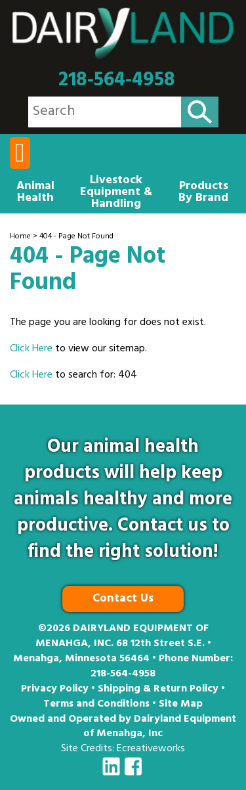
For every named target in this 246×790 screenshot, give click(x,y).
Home (20, 237)
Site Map (181, 704)
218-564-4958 (116, 81)
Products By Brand (203, 193)
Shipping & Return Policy (158, 689)
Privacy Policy (55, 689)
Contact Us (123, 599)
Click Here (31, 349)
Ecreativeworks (151, 749)
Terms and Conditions (96, 704)
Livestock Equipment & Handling (116, 192)
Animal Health (35, 193)
